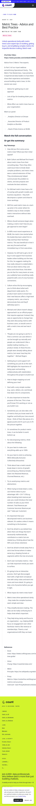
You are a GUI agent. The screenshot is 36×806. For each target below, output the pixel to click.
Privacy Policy (6, 741)
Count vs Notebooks (7, 717)
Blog (3, 728)
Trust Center (6, 751)
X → (3, 767)
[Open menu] (33, 5)
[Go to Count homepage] (7, 5)
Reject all (28, 800)
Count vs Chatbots (7, 720)
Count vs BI (5, 714)
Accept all (18, 800)
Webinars (4, 731)
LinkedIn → (5, 761)
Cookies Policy (6, 748)
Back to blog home (9, 14)
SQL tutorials (6, 734)
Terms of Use (6, 744)
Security (4, 754)
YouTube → (5, 764)
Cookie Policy (22, 796)
